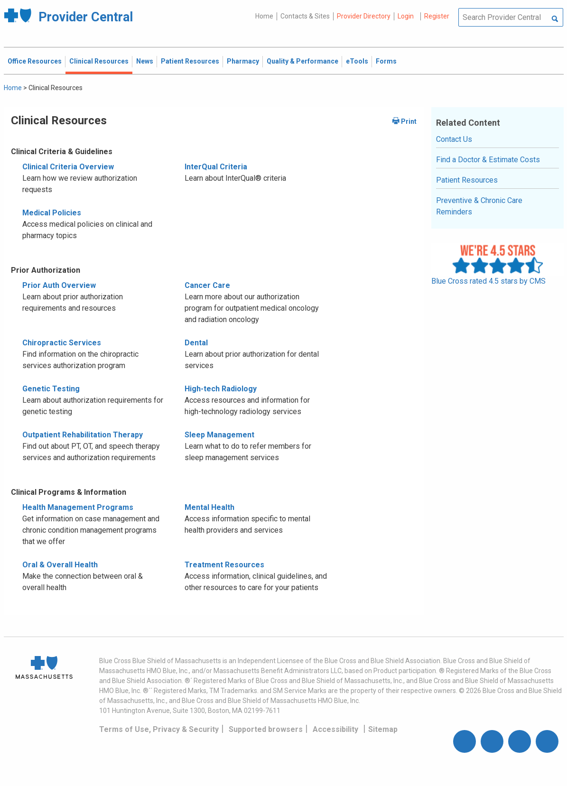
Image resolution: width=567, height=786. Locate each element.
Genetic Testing (51, 388)
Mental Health (209, 507)
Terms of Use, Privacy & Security (159, 729)
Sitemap (383, 729)
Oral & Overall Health (60, 564)
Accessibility (335, 729)
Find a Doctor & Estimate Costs (488, 159)
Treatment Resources (224, 564)
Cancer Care (207, 285)
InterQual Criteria (216, 166)
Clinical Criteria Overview (68, 166)
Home (264, 16)
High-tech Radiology (221, 388)
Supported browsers (266, 729)
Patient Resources (467, 180)
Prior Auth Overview (59, 285)
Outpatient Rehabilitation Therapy (82, 434)
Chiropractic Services (61, 342)
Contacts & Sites (305, 16)
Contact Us (454, 139)
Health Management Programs (77, 507)
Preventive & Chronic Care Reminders (479, 206)
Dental (196, 342)
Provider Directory (363, 16)
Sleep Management (219, 434)
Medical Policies (51, 212)
